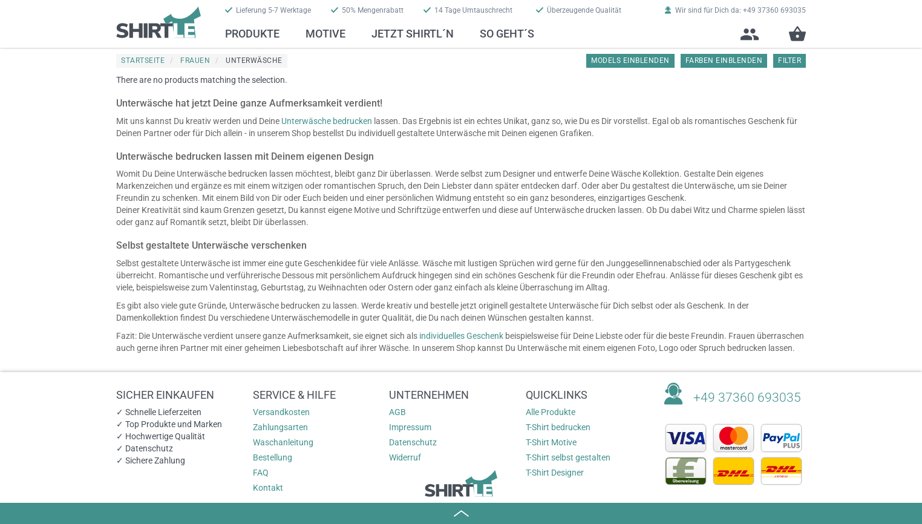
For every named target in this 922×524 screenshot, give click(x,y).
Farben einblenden (724, 60)
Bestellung (272, 457)
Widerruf (405, 457)
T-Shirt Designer (555, 472)
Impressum (410, 427)
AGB (397, 412)
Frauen (195, 60)
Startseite (143, 60)
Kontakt (268, 488)
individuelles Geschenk (461, 336)
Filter (789, 60)
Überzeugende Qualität (578, 10)
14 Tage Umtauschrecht (467, 10)
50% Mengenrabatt (367, 10)
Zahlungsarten (280, 427)
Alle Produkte (550, 412)
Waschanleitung (283, 442)
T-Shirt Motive (551, 442)
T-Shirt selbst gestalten (568, 457)
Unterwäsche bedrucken (326, 121)
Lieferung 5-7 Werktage (268, 10)
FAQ (261, 472)
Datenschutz (413, 442)
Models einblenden (630, 60)
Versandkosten (281, 412)
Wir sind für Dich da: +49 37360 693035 (735, 10)
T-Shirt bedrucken (558, 427)
